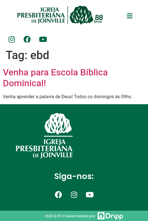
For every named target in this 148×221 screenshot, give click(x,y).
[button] (130, 16)
